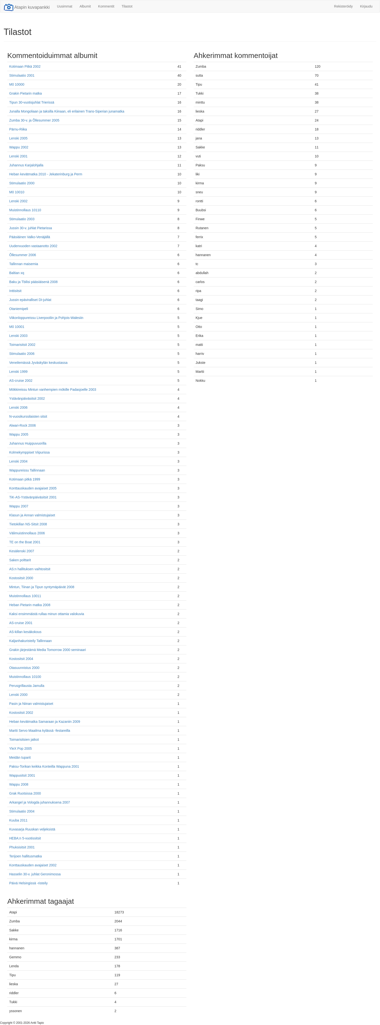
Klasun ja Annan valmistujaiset (32, 515)
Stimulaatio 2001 (21, 75)
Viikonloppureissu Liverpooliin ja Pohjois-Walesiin (46, 318)
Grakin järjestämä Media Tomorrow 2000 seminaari (47, 650)
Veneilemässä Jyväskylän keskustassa (38, 363)
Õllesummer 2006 (22, 255)
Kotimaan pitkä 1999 (24, 479)
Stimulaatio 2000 (21, 183)
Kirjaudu (366, 6)
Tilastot (127, 6)
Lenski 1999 (18, 372)
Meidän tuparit (20, 757)
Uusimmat (64, 6)
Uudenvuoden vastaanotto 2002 (33, 246)
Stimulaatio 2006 (21, 354)
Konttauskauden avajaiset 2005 (32, 488)
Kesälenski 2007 (21, 551)
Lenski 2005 (18, 138)
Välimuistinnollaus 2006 (27, 533)
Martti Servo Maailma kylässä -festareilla (39, 730)
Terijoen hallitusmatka (25, 856)
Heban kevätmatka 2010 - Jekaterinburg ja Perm (45, 174)
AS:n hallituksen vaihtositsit (29, 569)
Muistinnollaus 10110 (25, 210)
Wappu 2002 (18, 147)
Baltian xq (16, 273)
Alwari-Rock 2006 (22, 425)
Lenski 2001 (18, 156)
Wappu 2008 (18, 784)
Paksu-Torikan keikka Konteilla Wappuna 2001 (44, 766)
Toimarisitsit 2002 (22, 345)
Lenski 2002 (18, 201)
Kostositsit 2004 (21, 659)
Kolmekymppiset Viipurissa (29, 452)
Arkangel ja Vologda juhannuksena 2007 (39, 802)
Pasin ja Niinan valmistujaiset (31, 704)
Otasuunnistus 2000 (24, 668)
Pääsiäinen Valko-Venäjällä (29, 237)
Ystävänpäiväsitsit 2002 (27, 398)
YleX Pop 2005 (20, 748)
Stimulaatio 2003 (21, 219)
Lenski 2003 (18, 336)
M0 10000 (16, 84)
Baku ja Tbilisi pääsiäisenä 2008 (33, 282)
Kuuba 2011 (18, 820)
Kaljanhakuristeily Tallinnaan (30, 641)
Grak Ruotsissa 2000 (25, 793)
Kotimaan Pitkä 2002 (24, 66)
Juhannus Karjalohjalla (26, 165)
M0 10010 (16, 192)
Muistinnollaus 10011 (25, 596)
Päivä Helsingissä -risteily (28, 883)
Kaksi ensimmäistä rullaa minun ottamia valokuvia (46, 614)
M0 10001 (16, 327)
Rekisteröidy (343, 6)
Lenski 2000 (18, 695)
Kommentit (106, 6)
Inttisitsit (15, 291)
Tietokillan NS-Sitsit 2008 (28, 524)
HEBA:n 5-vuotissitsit (25, 838)
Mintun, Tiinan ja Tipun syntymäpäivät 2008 (41, 587)
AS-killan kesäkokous (25, 632)
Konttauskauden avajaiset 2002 (32, 865)
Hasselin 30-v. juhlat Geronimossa (35, 874)
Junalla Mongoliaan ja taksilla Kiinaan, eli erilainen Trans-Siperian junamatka (66, 111)
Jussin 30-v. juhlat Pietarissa (30, 228)
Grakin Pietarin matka (25, 93)
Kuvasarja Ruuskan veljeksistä (32, 829)
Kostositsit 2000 (21, 578)
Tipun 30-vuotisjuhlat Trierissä (31, 102)
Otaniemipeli (18, 309)
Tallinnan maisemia (23, 264)
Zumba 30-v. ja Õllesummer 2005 (34, 120)
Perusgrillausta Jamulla (26, 686)
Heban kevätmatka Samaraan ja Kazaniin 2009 (44, 722)
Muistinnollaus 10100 (25, 677)
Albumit (85, 6)
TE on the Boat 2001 (24, 542)
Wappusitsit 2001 (22, 775)
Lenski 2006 (18, 407)
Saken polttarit (20, 560)
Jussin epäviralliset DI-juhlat (30, 300)
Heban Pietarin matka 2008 (29, 605)
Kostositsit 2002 (21, 713)
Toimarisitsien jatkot (24, 739)
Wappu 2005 (18, 434)
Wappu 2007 (18, 506)
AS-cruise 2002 (20, 380)
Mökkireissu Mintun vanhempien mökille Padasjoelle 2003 (52, 389)
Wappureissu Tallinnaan (27, 470)
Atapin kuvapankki (27, 7)
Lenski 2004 (18, 461)
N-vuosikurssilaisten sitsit (28, 416)
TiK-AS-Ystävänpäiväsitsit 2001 (33, 497)
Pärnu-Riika (18, 129)
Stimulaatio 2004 (21, 811)
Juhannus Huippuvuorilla (27, 443)
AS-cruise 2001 (20, 623)
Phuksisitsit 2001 (22, 847)
